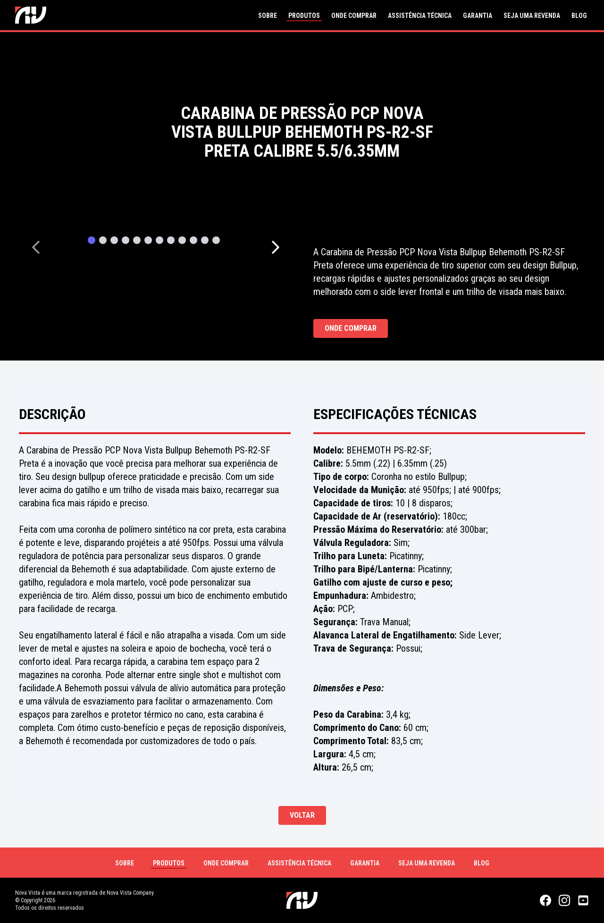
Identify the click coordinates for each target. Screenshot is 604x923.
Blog (579, 15)
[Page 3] (114, 241)
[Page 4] (125, 241)
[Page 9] (182, 241)
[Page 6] (148, 241)
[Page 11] (205, 241)
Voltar (302, 815)
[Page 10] (193, 241)
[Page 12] (216, 241)
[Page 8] (171, 241)
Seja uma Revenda (531, 15)
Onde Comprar (354, 15)
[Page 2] (103, 241)
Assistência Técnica (420, 15)
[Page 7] (159, 241)
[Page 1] (91, 241)
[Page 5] (137, 241)
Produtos (304, 15)
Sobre (267, 15)
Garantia (477, 15)
